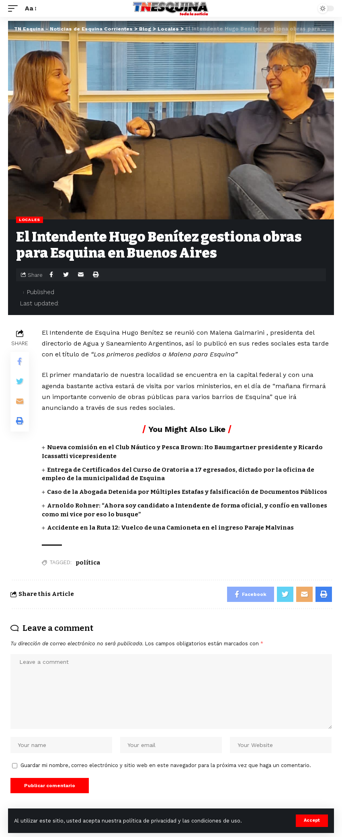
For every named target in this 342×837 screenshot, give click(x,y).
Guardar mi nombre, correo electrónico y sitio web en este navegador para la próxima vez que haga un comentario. (165, 767)
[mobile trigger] (15, 8)
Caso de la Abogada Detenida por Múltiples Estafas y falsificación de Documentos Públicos (187, 491)
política (88, 562)
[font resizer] (30, 8)
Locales (29, 219)
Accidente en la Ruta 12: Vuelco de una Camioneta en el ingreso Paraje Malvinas (170, 527)
